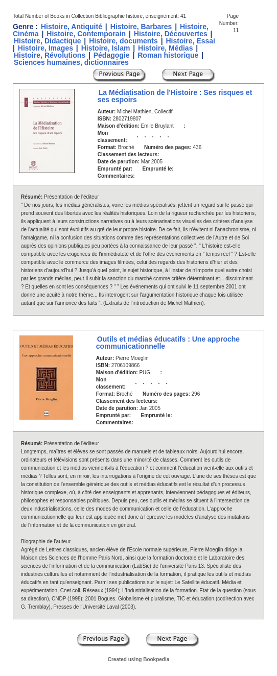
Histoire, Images (45, 48)
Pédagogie (112, 55)
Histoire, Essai (190, 41)
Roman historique (167, 55)
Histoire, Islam (105, 48)
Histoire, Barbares (141, 26)
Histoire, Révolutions (49, 55)
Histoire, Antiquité (71, 26)
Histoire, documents (123, 41)
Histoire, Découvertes (170, 34)
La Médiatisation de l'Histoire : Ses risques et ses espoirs (175, 96)
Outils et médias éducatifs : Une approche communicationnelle (168, 342)
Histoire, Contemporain (86, 34)
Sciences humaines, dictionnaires (71, 62)
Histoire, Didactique (47, 41)
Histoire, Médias (165, 48)
